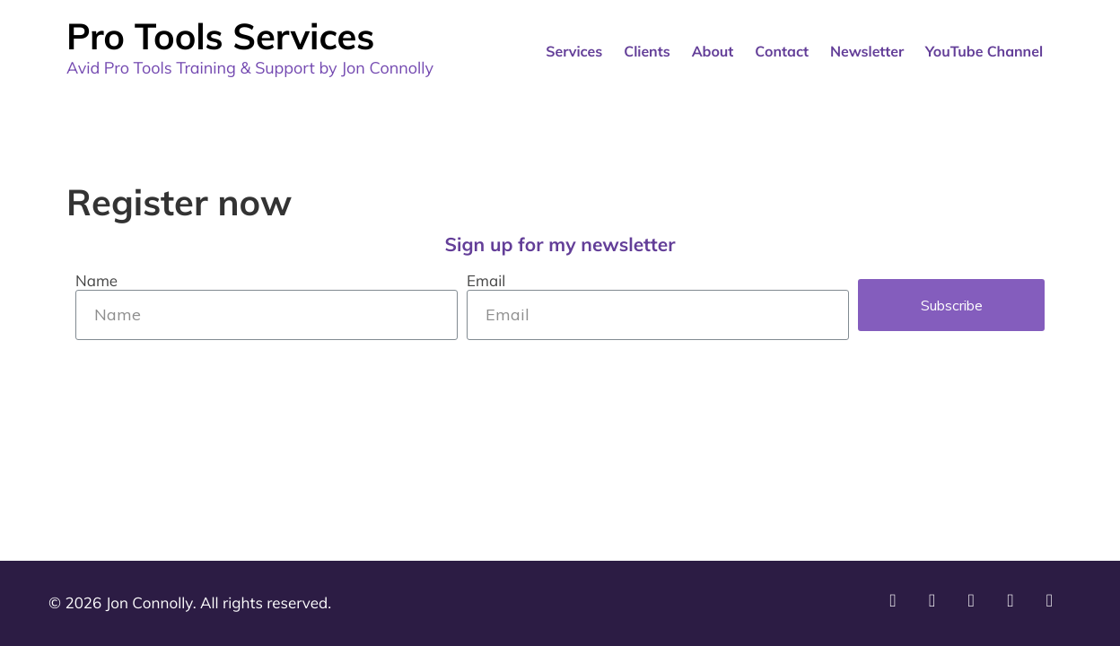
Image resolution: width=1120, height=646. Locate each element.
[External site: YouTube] (897, 605)
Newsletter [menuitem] (867, 51)
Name (96, 282)
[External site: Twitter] (1054, 605)
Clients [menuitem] (646, 51)
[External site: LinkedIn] (975, 605)
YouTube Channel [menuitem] (984, 51)
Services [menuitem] (574, 51)
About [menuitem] (713, 51)
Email (486, 282)
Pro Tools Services (220, 35)
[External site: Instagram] (936, 605)
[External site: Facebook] (1015, 605)
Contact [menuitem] (782, 51)
